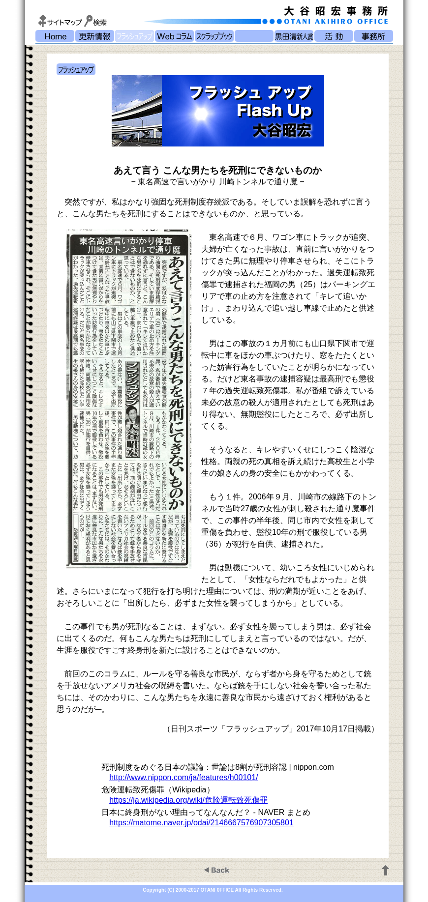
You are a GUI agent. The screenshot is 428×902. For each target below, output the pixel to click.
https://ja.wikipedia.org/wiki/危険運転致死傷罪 (188, 800)
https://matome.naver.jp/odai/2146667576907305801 (201, 822)
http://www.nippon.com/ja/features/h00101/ (183, 777)
